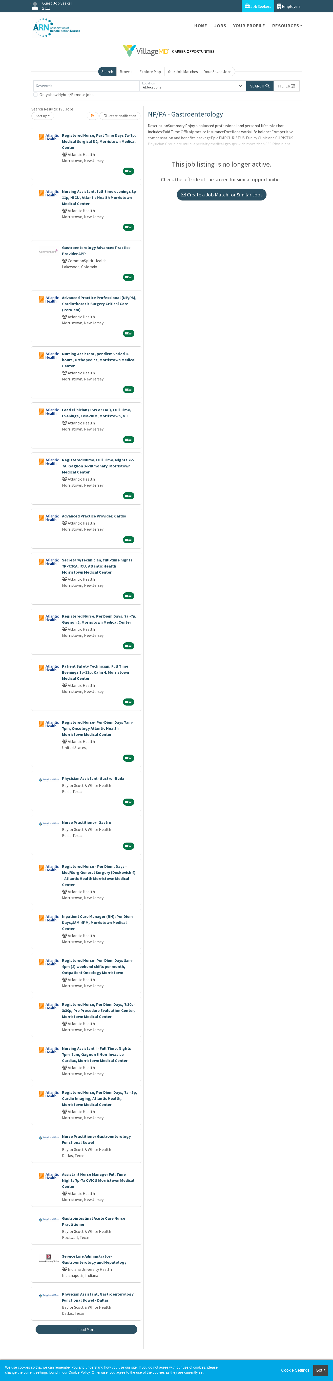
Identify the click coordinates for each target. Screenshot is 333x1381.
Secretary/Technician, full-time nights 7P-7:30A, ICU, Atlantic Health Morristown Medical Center (97, 566)
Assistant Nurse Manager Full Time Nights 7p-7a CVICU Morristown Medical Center (98, 1180)
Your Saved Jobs (218, 71)
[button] (287, 86)
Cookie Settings (295, 1370)
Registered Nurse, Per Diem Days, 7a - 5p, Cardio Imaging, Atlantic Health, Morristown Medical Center (99, 1098)
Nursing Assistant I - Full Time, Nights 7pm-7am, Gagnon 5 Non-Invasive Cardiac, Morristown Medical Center (96, 1054)
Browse (126, 71)
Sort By (41, 116)
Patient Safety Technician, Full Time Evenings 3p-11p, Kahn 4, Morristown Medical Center (95, 672)
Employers (289, 6)
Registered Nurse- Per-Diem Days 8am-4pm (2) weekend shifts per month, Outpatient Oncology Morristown (97, 966)
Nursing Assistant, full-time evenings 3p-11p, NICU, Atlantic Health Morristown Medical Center (99, 197)
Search (107, 71)
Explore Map (150, 71)
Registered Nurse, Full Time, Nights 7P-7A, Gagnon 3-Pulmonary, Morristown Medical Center (98, 465)
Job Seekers (258, 6)
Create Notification (120, 116)
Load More (86, 1329)
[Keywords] (86, 86)
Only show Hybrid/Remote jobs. (66, 94)
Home (200, 26)
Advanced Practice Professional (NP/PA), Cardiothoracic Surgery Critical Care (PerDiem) (99, 303)
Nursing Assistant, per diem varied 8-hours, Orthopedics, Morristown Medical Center (99, 359)
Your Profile (249, 26)
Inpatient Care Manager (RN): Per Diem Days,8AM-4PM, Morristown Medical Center (97, 922)
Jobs (220, 26)
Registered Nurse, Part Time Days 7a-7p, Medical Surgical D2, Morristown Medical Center (99, 141)
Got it (320, 1370)
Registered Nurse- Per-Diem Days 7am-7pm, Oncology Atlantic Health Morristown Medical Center (97, 728)
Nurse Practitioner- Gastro (86, 822)
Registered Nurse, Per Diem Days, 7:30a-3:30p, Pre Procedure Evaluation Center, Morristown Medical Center (98, 1010)
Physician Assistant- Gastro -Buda (93, 778)
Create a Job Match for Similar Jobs (221, 194)
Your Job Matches (183, 71)
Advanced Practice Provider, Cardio (94, 515)
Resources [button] (285, 26)
